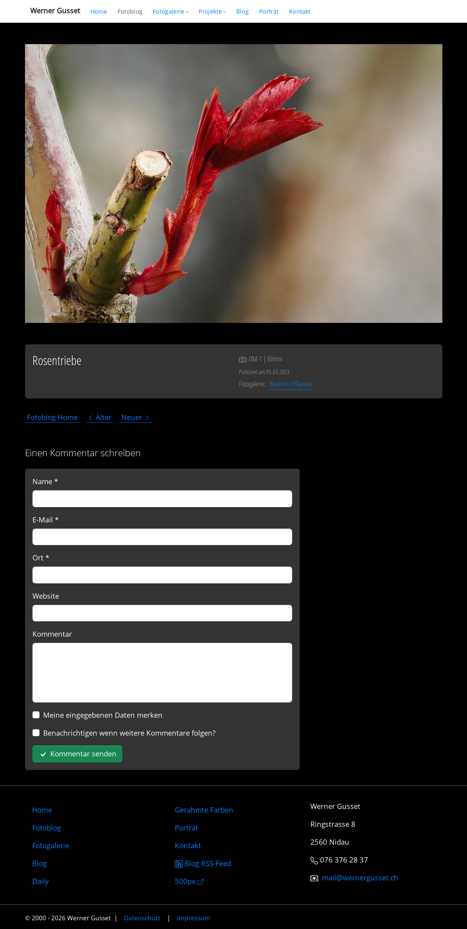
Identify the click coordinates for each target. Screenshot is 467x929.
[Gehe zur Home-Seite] (99, 11)
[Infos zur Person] (269, 11)
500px (189, 881)
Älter (99, 417)
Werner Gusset (55, 10)
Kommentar (52, 634)
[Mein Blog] (242, 11)
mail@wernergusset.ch (360, 877)
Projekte (211, 11)
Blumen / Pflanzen (290, 383)
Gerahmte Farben (204, 809)
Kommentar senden (77, 754)
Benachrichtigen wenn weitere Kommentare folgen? (129, 733)
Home (42, 809)
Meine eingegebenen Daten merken (102, 715)
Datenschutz (142, 917)
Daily (40, 881)
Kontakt (188, 845)
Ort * (40, 557)
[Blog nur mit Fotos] (130, 11)
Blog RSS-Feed (203, 863)
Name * (45, 481)
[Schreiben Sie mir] (300, 11)
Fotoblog (46, 827)
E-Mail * (45, 519)
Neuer (135, 417)
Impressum (193, 917)
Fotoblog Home (52, 417)
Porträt (186, 827)
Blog (39, 863)
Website (45, 596)
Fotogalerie (170, 11)
